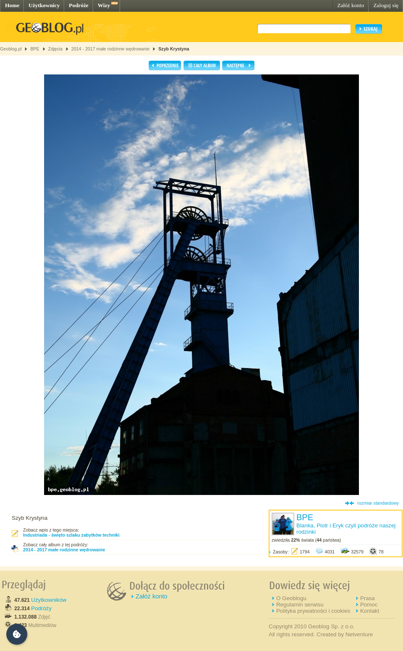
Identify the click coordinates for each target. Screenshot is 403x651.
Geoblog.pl (11, 48)
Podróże (79, 5)
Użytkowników (48, 600)
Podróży (41, 608)
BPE (34, 48)
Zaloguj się (385, 5)
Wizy (104, 5)
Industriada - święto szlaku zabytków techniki (71, 534)
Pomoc (368, 604)
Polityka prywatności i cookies (313, 611)
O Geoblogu (291, 598)
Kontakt (369, 611)
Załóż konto (350, 5)
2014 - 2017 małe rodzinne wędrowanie (111, 48)
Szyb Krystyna (173, 48)
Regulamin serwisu (300, 604)
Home (12, 5)
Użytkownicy (44, 5)
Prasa (367, 598)
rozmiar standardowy (378, 502)
